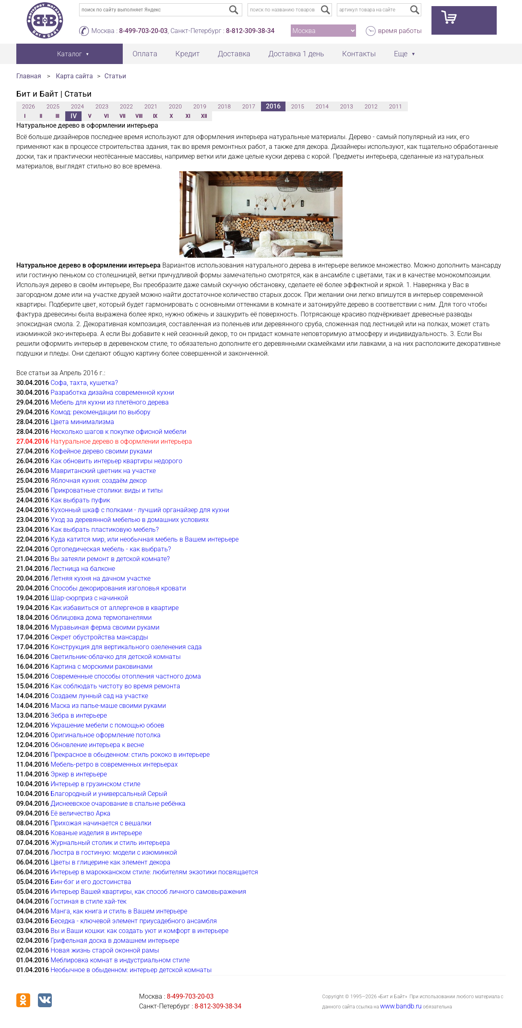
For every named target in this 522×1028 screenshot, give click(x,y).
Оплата (145, 53)
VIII (138, 116)
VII (122, 116)
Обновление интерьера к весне (97, 745)
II (41, 116)
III (57, 116)
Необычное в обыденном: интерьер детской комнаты (131, 970)
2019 (199, 106)
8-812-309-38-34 (250, 31)
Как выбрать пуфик (80, 500)
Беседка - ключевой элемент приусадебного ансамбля (134, 921)
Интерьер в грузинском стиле (95, 784)
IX (155, 116)
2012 (371, 106)
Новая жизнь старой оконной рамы (105, 950)
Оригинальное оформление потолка (106, 735)
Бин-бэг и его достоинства (91, 882)
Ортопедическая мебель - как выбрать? (111, 549)
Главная (28, 76)
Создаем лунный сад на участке (99, 696)
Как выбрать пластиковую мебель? (105, 529)
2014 (322, 106)
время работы (400, 31)
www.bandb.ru (401, 1006)
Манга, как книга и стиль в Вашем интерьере (119, 911)
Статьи (115, 76)
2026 (28, 106)
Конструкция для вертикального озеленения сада (126, 647)
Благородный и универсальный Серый (109, 794)
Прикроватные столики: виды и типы (107, 490)
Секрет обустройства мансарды (99, 637)
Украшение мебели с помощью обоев (107, 725)
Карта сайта (74, 76)
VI (106, 116)
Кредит (187, 53)
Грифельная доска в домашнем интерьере (115, 940)
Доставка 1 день (296, 53)
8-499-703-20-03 (143, 31)
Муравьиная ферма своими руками (105, 627)
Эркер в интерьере (79, 774)
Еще (400, 53)
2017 (248, 106)
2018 (224, 106)
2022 (126, 106)
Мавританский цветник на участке (103, 471)
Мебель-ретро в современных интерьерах (114, 764)
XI (188, 116)
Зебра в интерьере (79, 715)
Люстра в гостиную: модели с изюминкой (114, 852)
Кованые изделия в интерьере (96, 833)
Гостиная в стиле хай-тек (88, 901)
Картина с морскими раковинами (102, 666)
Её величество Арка (81, 813)
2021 (150, 106)
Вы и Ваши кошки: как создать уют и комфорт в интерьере (139, 931)
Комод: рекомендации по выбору (100, 412)
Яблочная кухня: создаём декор (99, 480)
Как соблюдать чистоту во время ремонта (115, 686)
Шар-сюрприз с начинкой (89, 598)
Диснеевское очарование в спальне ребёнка (118, 803)
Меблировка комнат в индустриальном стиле (120, 960)
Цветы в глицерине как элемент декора (110, 862)
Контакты (359, 53)
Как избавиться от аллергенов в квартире (115, 608)
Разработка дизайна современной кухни (112, 392)
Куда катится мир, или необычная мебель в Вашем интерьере (145, 539)
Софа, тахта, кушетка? (84, 383)
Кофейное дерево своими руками (101, 451)
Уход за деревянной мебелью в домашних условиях (130, 520)
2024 (77, 106)
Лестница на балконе (83, 569)
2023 (101, 106)
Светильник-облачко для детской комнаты (116, 657)
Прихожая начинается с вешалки (101, 823)
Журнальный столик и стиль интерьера (110, 843)
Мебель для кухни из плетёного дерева (110, 402)
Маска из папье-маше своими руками (108, 706)
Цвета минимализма (82, 422)
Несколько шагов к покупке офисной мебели (118, 432)
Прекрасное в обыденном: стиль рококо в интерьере (130, 754)
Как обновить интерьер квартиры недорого (116, 461)
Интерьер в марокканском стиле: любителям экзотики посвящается (154, 872)
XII (204, 116)
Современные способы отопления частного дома (126, 676)
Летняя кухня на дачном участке (100, 578)
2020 (175, 106)
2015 (297, 106)
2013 (346, 106)
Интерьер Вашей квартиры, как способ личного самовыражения (148, 891)
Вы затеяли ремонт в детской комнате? (110, 559)
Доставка (234, 53)
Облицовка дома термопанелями (101, 617)
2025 (53, 106)
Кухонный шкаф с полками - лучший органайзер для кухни (140, 510)
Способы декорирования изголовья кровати (118, 588)
